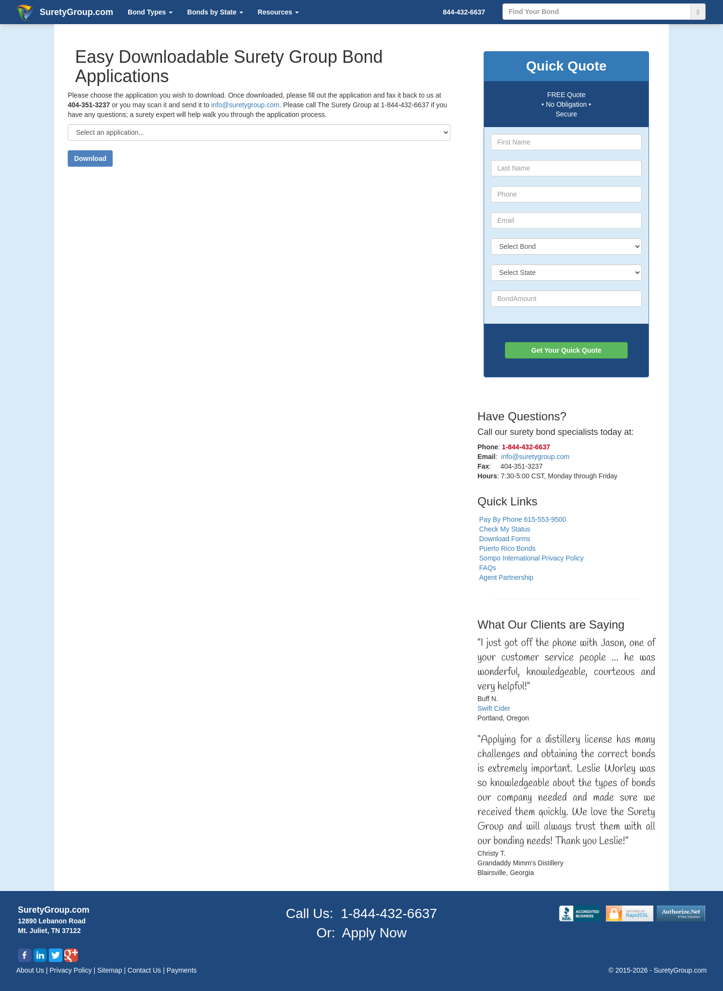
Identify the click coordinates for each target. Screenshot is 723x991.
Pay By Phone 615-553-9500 (522, 519)
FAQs (487, 568)
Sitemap (110, 970)
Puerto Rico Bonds (507, 548)
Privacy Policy (72, 970)
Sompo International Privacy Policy (531, 558)
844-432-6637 (464, 12)
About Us (31, 970)
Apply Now (374, 932)
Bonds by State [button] (215, 12)
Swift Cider (493, 708)
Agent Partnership (506, 577)
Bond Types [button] (150, 12)
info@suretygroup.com (245, 105)
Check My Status (505, 529)
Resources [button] (278, 12)
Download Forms (505, 539)
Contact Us (145, 970)
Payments (182, 970)
